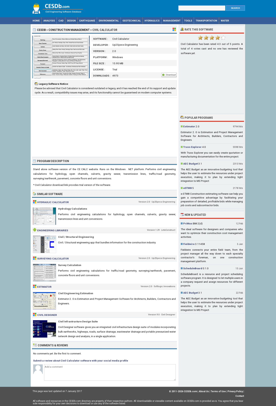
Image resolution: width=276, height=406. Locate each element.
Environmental (109, 20)
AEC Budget (190, 163)
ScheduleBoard (192, 268)
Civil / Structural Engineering (76, 236)
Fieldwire (189, 243)
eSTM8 (187, 187)
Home (36, 20)
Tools (188, 20)
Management (172, 20)
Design (71, 20)
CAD (60, 20)
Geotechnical (131, 20)
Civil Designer (47, 314)
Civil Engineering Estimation (75, 293)
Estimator (44, 286)
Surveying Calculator (53, 258)
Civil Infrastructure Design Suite (78, 321)
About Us (204, 391)
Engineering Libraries (52, 230)
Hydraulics (152, 20)
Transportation (206, 20)
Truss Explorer (192, 146)
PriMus (187, 223)
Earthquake (87, 20)
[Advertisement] (104, 127)
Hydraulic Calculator (53, 202)
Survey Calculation (69, 265)
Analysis (49, 20)
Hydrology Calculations (72, 208)
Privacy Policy (235, 391)
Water (225, 20)
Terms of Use (218, 391)
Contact (239, 396)
